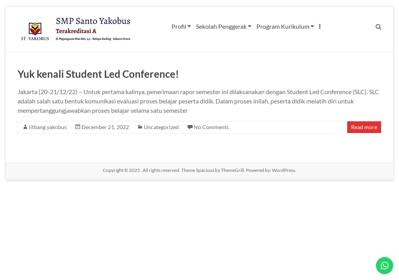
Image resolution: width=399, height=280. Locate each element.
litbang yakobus (48, 127)
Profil (178, 26)
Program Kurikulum (282, 26)
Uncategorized (161, 127)
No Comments (211, 127)
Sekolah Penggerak (221, 26)
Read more (364, 127)
